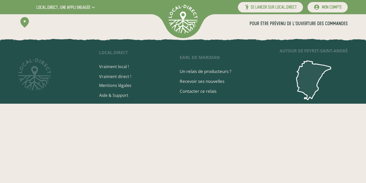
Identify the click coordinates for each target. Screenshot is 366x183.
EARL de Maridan (200, 57)
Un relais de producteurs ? (205, 71)
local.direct (113, 52)
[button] (66, 7)
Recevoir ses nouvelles (202, 81)
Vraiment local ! (114, 66)
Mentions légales (115, 85)
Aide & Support (113, 95)
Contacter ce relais (198, 91)
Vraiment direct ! (115, 76)
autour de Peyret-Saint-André (314, 51)
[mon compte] (328, 7)
